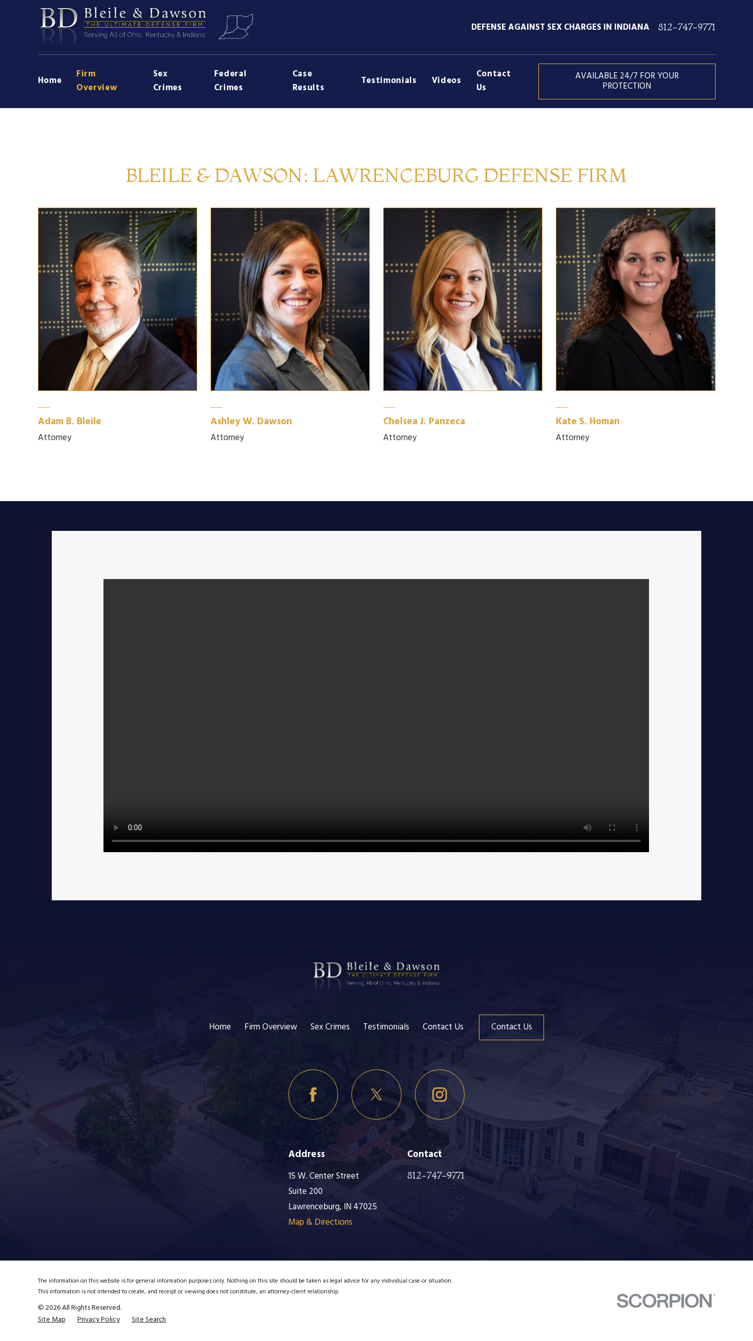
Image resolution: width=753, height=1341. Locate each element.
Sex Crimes (330, 1027)
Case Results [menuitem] (308, 81)
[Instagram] (440, 1094)
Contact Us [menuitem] (493, 81)
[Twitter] (376, 1094)
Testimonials (386, 1027)
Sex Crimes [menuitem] (167, 81)
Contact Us (443, 1027)
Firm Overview (270, 1027)
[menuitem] (52, 1320)
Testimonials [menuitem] (389, 81)
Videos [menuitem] (447, 81)
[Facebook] (313, 1094)
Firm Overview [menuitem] (96, 81)
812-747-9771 (687, 27)
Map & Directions (320, 1222)
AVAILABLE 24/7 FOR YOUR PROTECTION (627, 81)
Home (220, 1027)
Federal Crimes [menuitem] (230, 81)
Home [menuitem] (50, 81)
